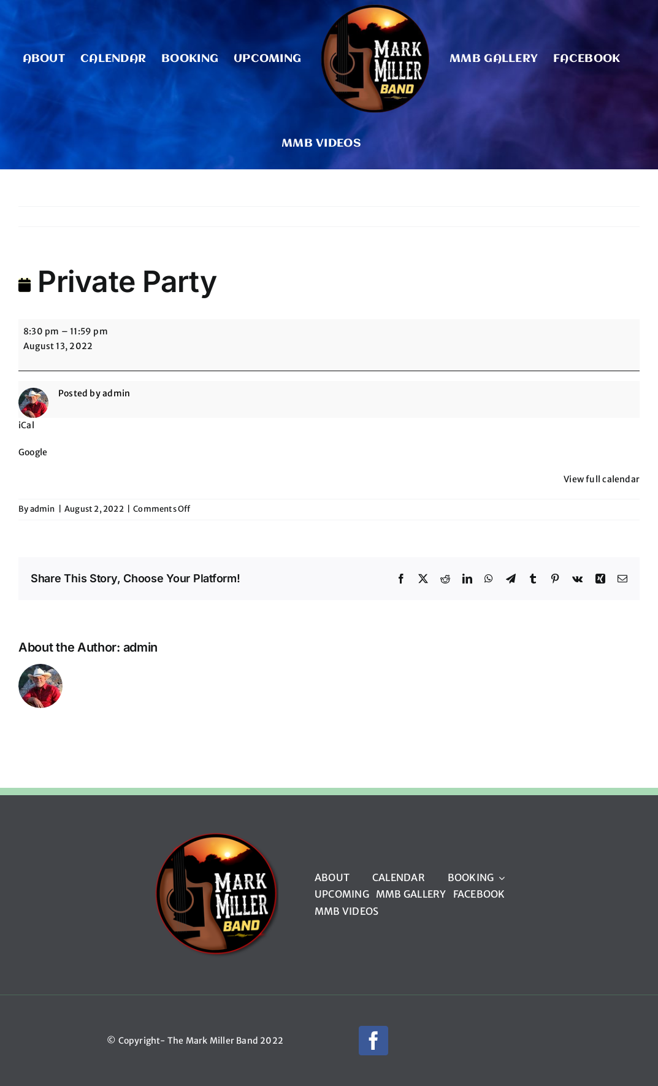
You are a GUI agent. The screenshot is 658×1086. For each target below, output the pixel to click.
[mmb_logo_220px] (215, 836)
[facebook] (373, 1040)
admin (42, 509)
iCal (26, 425)
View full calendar (602, 479)
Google (32, 452)
